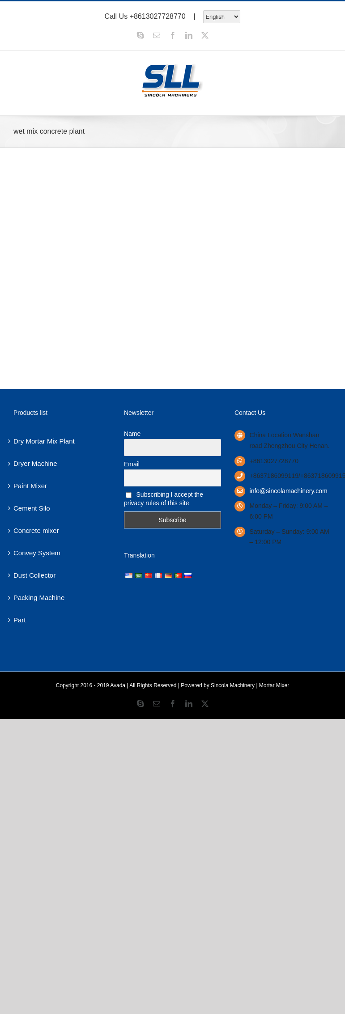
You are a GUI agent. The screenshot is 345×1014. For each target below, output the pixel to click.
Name (132, 433)
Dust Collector (34, 575)
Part (19, 620)
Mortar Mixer (274, 685)
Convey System (36, 553)
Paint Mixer (30, 486)
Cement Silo (31, 508)
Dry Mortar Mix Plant (44, 441)
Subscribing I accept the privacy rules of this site (163, 499)
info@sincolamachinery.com (289, 490)
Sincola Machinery (233, 685)
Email (132, 464)
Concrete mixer (36, 530)
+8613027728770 (158, 16)
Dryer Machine (35, 463)
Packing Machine (38, 597)
